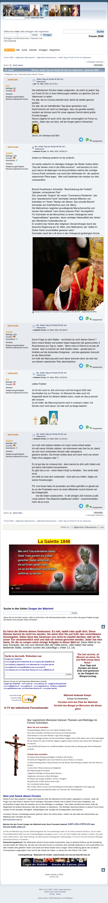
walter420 (13, 79)
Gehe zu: (65, 527)
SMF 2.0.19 (43, 889)
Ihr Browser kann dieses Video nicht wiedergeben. (54, 570)
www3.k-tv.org (15, 695)
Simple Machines (65, 889)
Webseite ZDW (37, 18)
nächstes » (100, 62)
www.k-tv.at (16, 700)
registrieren (44, 31)
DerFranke (13, 147)
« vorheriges (90, 62)
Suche (7, 608)
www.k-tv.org (16, 698)
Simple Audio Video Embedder (55, 892)
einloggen (29, 31)
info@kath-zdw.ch (14, 820)
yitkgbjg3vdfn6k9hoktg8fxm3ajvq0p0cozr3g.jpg (49, 311)
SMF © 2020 (53, 889)
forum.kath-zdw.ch (14, 826)
